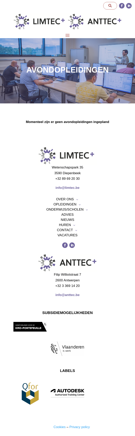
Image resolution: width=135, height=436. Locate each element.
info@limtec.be (67, 188)
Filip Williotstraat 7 (67, 274)
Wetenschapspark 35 (67, 167)
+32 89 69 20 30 (67, 179)
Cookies (59, 427)
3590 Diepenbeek (67, 173)
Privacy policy (79, 427)
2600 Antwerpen (67, 280)
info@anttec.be (67, 295)
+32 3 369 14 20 (67, 286)
